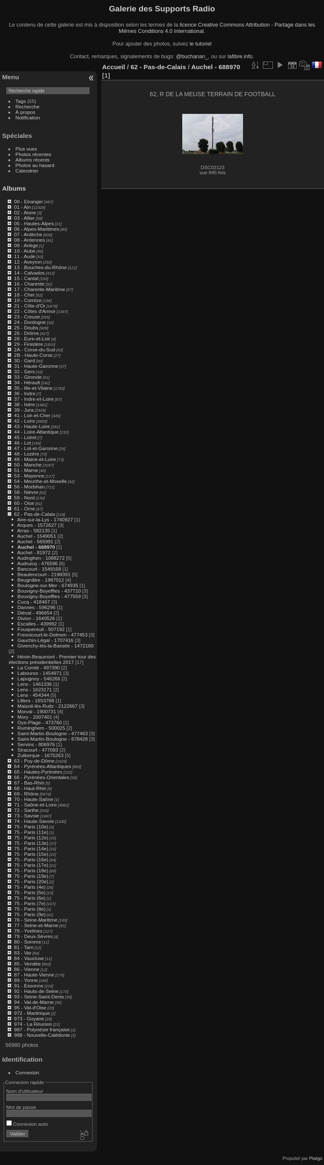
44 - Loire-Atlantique (36, 431)
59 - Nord (24, 497)
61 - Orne (24, 508)
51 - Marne (26, 470)
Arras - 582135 (33, 530)
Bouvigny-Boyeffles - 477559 (49, 596)
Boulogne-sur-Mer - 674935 (47, 585)
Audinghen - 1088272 (41, 558)
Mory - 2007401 (34, 717)
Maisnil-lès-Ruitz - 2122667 (47, 706)
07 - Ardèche (28, 234)
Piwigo (315, 1158)
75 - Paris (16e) (31, 859)
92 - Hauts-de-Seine (36, 991)
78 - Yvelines (28, 930)
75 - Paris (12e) (31, 837)
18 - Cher (24, 294)
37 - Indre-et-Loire (34, 399)
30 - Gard (24, 360)
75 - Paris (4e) (30, 887)
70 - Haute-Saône (33, 799)
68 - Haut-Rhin (30, 788)
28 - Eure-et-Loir (32, 338)
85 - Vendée (27, 963)
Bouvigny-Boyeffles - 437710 (49, 590)
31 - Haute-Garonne (36, 366)
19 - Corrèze (27, 300)
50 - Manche (27, 464)
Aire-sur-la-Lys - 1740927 (45, 519)
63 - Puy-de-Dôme (34, 760)
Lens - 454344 (33, 695)
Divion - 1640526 (36, 618)
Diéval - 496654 (34, 612)
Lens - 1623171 (34, 689)
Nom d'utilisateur (24, 1091)
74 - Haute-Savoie (34, 821)
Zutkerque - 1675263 (40, 755)
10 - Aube (24, 250)
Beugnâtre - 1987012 (40, 579)
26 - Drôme (26, 333)
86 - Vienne (26, 969)
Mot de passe (21, 1107)
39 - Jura (23, 410)
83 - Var (22, 952)
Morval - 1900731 (36, 711)
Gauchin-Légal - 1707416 (45, 640)
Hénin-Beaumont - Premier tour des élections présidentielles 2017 (52, 659)
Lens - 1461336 (34, 684)
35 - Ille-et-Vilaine (33, 388)
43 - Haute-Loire (32, 426)
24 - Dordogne (30, 322)
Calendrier (27, 170)
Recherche (28, 106)
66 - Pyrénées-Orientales (41, 777)
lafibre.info (240, 56)
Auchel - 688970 (36, 547)
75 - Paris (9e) (30, 914)
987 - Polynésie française (42, 1029)
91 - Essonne (28, 985)
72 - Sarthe (26, 810)
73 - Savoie (26, 815)
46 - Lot (22, 442)
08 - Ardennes (29, 240)
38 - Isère (24, 404)
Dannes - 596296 (36, 607)
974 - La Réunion (33, 1024)
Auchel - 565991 (35, 541)
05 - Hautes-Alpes (34, 223)
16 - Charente (29, 283)
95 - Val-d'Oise (30, 1007)
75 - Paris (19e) (31, 876)
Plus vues (26, 148)
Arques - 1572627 (37, 525)
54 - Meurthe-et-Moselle (40, 481)
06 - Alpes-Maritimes (36, 229)
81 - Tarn (23, 947)
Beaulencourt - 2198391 (43, 574)
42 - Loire (24, 420)
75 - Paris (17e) (31, 865)
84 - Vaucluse (29, 958)
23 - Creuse (27, 316)
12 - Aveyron (28, 261)
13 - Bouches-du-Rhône (40, 267)
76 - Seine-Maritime (35, 919)
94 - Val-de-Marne (34, 1002)
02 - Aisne (25, 212)
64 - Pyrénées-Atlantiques (42, 766)
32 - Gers (24, 371)
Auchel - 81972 (34, 552)
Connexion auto (27, 1124)
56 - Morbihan (29, 486)
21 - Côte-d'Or (29, 305)
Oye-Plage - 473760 (39, 722)
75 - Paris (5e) (30, 892)
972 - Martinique (32, 1013)
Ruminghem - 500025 (41, 728)
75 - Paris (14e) (31, 848)
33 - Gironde (27, 377)
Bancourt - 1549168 (39, 569)
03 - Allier (24, 218)
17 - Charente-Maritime (39, 289)
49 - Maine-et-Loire (35, 459)
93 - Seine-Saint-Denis (39, 996)
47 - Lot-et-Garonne (35, 448)
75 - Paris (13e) (31, 843)
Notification (28, 117)
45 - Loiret (25, 437)
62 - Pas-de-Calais (34, 514)
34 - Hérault (27, 382)
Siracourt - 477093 (37, 749)
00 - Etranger (28, 201)
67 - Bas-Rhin (29, 782)
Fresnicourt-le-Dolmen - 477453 (52, 634)
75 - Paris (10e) (31, 826)
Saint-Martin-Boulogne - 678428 (52, 739)
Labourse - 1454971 (39, 673)
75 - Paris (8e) (30, 909)
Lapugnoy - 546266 (38, 678)
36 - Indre (24, 393)
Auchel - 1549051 (36, 536)
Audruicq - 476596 (37, 563)
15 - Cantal (26, 278)
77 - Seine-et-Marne (36, 925)
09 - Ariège (26, 245)
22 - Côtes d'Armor (34, 311)
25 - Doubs (26, 327)
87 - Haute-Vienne (34, 974)
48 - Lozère (26, 453)
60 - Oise (24, 503)
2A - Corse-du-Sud (34, 349)
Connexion (27, 1072)
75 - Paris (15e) (31, 854)
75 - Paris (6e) (30, 898)
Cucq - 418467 (33, 601)
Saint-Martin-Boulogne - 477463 (52, 733)
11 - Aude (24, 256)
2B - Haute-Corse (33, 355)
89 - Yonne (26, 980)
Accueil (113, 66)
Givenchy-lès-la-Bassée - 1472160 (55, 645)
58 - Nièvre (26, 492)
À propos (25, 112)
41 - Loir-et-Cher (32, 415)
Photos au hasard (35, 165)
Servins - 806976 (36, 744)
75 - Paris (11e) (31, 832)
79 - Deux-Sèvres (33, 936)
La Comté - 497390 (38, 667)
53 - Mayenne (29, 475)
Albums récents (33, 159)
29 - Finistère (28, 344)
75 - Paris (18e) (31, 870)
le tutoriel (200, 43)
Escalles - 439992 (37, 623)
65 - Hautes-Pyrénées (38, 771)
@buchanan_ (192, 56)
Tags (21, 101)
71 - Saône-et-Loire (35, 804)
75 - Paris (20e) (31, 881)
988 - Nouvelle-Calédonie (42, 1035)
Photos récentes (33, 154)
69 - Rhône (26, 793)
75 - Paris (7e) (30, 903)
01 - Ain (22, 207)
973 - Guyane (29, 1018)
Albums (14, 188)
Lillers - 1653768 (35, 700)
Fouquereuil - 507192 (41, 629)
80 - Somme (27, 941)
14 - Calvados (29, 272)
